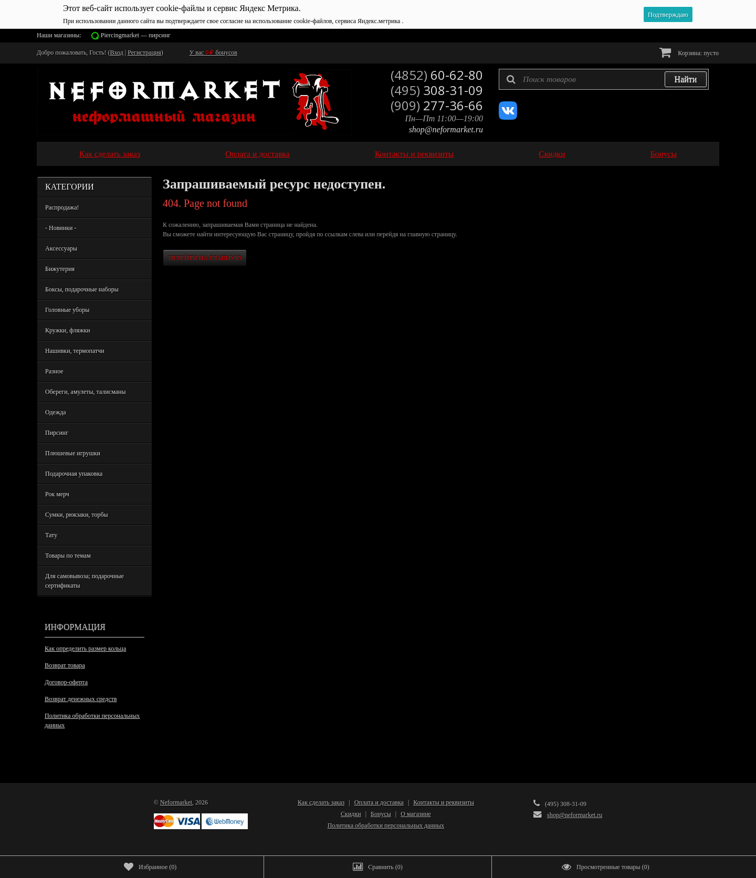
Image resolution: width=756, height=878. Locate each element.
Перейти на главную (205, 258)
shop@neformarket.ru (446, 129)
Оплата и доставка (257, 153)
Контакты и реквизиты (414, 153)
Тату (51, 535)
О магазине (416, 814)
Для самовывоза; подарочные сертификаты (84, 580)
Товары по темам (68, 555)
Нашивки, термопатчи (74, 350)
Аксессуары (61, 248)
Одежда (55, 412)
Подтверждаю (668, 14)
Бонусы (663, 153)
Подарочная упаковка (73, 473)
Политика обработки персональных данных (92, 720)
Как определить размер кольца (85, 648)
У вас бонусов (213, 52)
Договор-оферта (66, 682)
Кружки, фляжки (67, 330)
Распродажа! (62, 207)
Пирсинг (56, 432)
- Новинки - (60, 228)
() (150, 867)
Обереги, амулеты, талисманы (85, 391)
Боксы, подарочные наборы (82, 289)
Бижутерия (60, 269)
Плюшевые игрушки (72, 453)
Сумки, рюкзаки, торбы (76, 514)
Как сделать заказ (109, 153)
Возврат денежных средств (81, 699)
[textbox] (604, 79)
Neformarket (176, 802)
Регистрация (144, 52)
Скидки (552, 153)
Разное (54, 371)
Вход (116, 52)
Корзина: (689, 52)
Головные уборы (67, 309)
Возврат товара (65, 665)
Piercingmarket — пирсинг (136, 35)
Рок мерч (57, 494)
